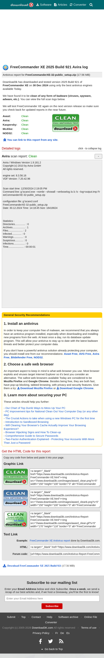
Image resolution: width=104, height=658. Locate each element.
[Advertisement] (52, 37)
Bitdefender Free (21, 357)
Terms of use (88, 627)
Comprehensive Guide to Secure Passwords (31, 435)
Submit (11, 616)
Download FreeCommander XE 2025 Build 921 (32, 565)
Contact (36, 616)
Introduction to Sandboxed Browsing (27, 421)
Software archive (68, 616)
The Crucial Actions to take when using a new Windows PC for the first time (50, 418)
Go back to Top (52, 649)
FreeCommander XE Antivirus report (50, 540)
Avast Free (71, 353)
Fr (56, 632)
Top (23, 616)
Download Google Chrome (75, 388)
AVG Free (85, 353)
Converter (78, 4)
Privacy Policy (41, 632)
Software (43, 4)
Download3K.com (42, 627)
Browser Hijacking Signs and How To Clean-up (33, 432)
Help (49, 616)
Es (68, 632)
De (62, 632)
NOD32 (38, 357)
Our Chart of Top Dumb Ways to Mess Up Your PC (35, 407)
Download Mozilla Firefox (35, 388)
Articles (60, 4)
